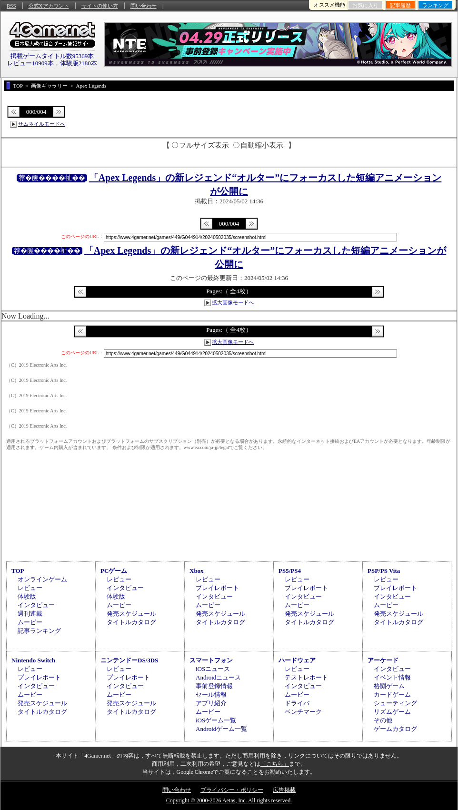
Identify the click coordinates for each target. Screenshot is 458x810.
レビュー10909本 (30, 63)
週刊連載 (30, 613)
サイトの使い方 (99, 6)
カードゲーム (392, 694)
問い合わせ (143, 6)
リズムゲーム (392, 711)
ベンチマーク (303, 711)
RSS (11, 6)
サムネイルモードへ (41, 124)
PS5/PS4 (290, 570)
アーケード (383, 660)
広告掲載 (284, 790)
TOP (17, 570)
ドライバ (297, 703)
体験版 (27, 596)
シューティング (395, 703)
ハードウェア (297, 660)
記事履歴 (400, 5)
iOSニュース (213, 668)
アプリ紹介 (211, 703)
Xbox (196, 570)
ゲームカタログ (395, 728)
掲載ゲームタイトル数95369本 (52, 56)
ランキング (435, 5)
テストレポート (306, 677)
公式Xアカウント (49, 6)
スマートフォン (211, 660)
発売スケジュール (131, 613)
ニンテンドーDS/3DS (129, 660)
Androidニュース (218, 677)
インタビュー (36, 605)
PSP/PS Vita (384, 570)
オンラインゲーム (42, 579)
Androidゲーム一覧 (221, 728)
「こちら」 (274, 763)
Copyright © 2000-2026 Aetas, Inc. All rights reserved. (229, 800)
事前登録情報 (214, 686)
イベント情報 (392, 677)
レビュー (30, 587)
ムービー (30, 622)
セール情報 (211, 694)
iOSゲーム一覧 (216, 720)
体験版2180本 (78, 63)
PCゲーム (113, 570)
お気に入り (365, 5)
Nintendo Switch (33, 660)
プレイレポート (217, 587)
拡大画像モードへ (233, 302)
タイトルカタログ (131, 622)
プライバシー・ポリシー (231, 790)
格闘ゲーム (389, 686)
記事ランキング (39, 630)
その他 (383, 720)
